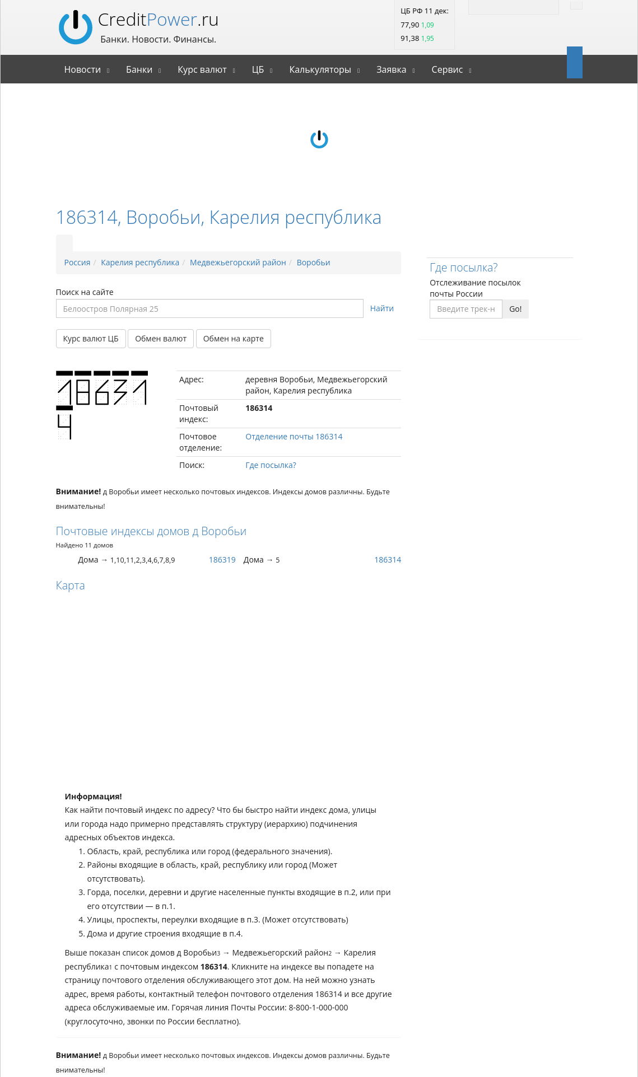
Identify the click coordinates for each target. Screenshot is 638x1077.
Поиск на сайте (85, 292)
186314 (387, 559)
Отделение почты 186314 (293, 436)
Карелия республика (140, 262)
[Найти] (576, 5)
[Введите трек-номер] (466, 309)
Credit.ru (158, 19)
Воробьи (313, 262)
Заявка (391, 69)
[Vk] (547, 6)
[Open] (570, 62)
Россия (77, 262)
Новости (82, 69)
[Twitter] (502, 6)
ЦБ (258, 69)
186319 (222, 559)
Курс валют (202, 69)
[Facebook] (525, 6)
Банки (139, 69)
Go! (515, 308)
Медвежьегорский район (238, 262)
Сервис (447, 69)
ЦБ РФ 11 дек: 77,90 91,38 (425, 24)
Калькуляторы (320, 69)
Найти (382, 308)
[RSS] (480, 6)
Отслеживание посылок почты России (475, 288)
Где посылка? (270, 465)
